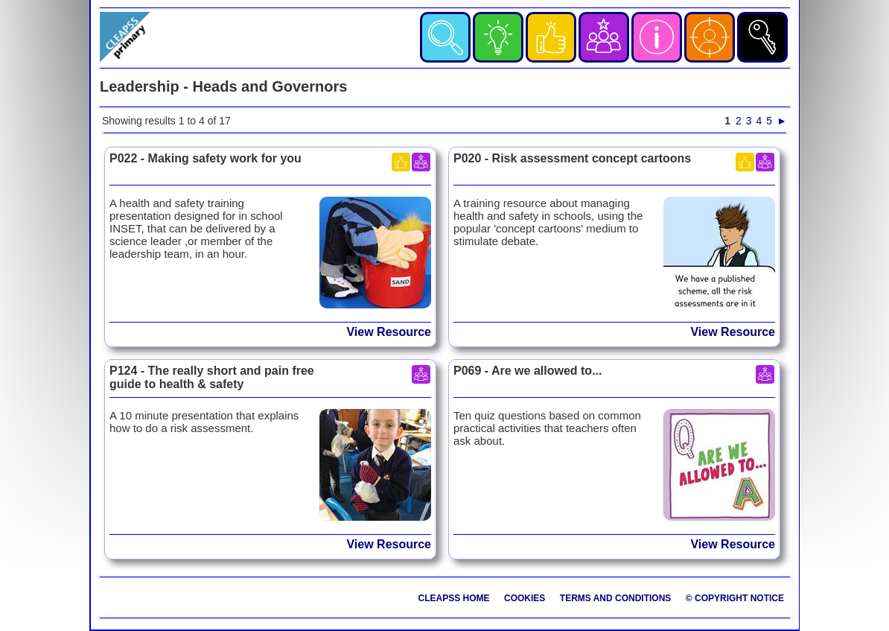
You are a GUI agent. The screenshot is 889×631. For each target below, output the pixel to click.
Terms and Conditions (616, 598)
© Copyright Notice (735, 598)
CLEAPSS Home (454, 598)
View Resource (388, 332)
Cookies (524, 598)
